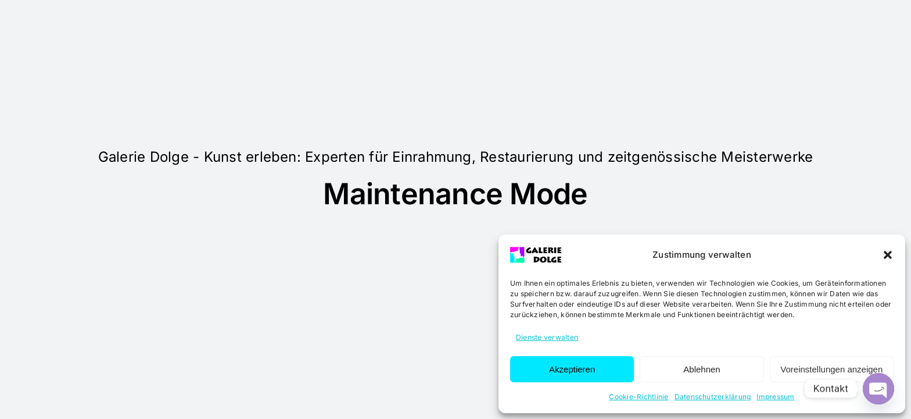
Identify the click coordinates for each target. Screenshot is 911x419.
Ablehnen (701, 369)
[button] (888, 255)
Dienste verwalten (547, 337)
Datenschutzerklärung (713, 396)
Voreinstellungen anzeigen (831, 369)
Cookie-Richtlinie (638, 396)
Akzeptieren (572, 369)
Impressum (775, 396)
